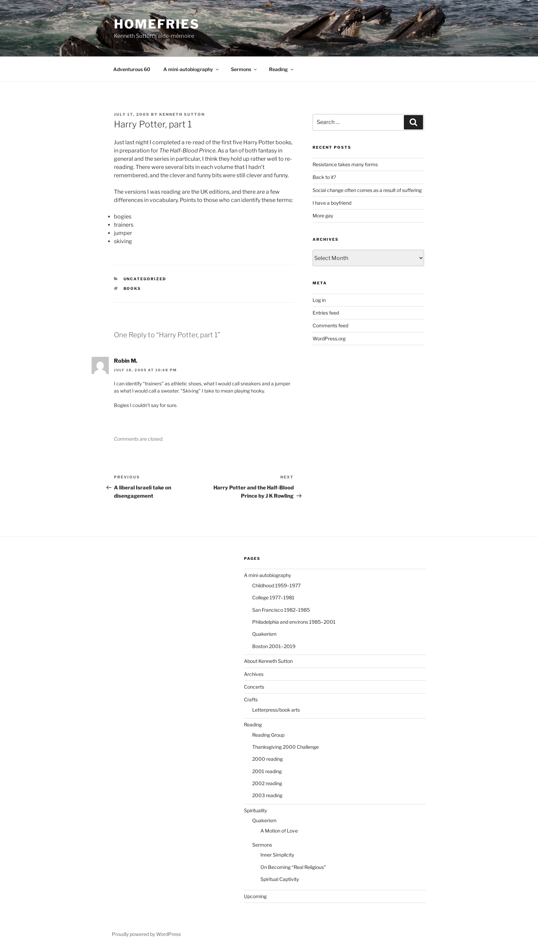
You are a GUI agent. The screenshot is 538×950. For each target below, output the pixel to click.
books (132, 288)
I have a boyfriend (332, 203)
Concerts (254, 687)
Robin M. (125, 361)
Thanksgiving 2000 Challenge (285, 747)
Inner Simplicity (277, 855)
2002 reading (267, 783)
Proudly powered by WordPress (146, 934)
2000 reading (267, 759)
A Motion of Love (279, 831)
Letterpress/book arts (276, 710)
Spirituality (255, 810)
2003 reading (267, 795)
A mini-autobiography (191, 69)
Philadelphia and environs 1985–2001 (294, 622)
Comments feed (330, 325)
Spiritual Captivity (279, 879)
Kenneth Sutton (182, 114)
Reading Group (268, 735)
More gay (323, 215)
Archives (254, 674)
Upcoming (255, 896)
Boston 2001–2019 (273, 646)
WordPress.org (329, 338)
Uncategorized (145, 278)
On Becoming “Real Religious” (293, 867)
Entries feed (326, 313)
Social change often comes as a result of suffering (367, 190)
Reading (281, 69)
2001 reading (267, 771)
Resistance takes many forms (345, 164)
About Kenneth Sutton (268, 661)
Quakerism (264, 634)
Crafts (251, 699)
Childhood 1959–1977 (276, 585)
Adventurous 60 (131, 69)
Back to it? (324, 177)
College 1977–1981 (273, 597)
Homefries (157, 24)
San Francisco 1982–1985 (281, 610)
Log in (319, 300)
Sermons (244, 69)
